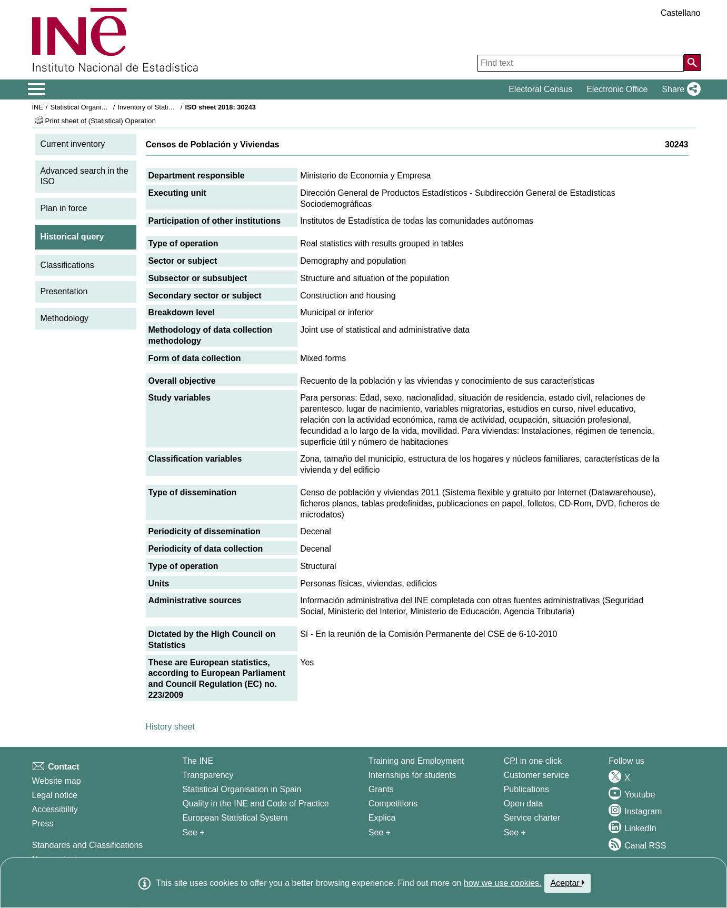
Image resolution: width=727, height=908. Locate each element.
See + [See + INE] (193, 832)
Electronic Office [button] (617, 89)
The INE (197, 760)
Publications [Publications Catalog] (526, 789)
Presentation (64, 291)
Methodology (65, 318)
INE (37, 107)
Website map (56, 780)
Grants (381, 789)
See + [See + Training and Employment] (380, 832)
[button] (679, 89)
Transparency (207, 775)
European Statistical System (234, 817)
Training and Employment (416, 760)
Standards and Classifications (87, 845)
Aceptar (568, 882)
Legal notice (54, 795)
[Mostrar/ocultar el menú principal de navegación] (36, 89)
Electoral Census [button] (540, 89)
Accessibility (55, 809)
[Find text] (580, 63)
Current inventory (73, 143)
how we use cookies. (503, 883)
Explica (382, 817)
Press (43, 823)
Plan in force (64, 208)
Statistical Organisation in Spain (97, 107)
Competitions (393, 803)
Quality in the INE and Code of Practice (255, 803)
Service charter (532, 817)
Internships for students (412, 775)
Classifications (67, 265)
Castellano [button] (681, 12)
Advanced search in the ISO (84, 176)
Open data (523, 803)
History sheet (170, 726)
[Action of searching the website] (692, 62)
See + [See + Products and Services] (515, 832)
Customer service (536, 775)
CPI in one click (533, 760)
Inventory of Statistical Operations (167, 107)
